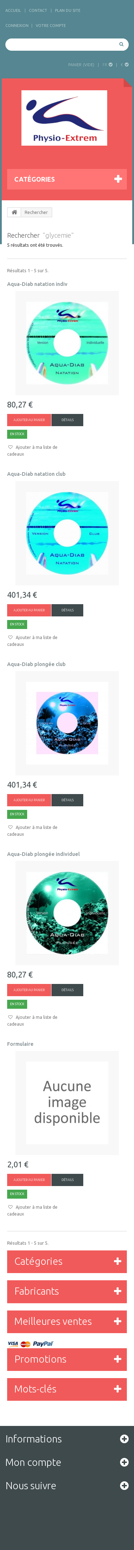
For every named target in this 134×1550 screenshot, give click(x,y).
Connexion (17, 25)
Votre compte (51, 25)
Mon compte (33, 1462)
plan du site (67, 10)
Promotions (40, 1358)
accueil (13, 10)
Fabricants (36, 1290)
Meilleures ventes (53, 1321)
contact (38, 10)
